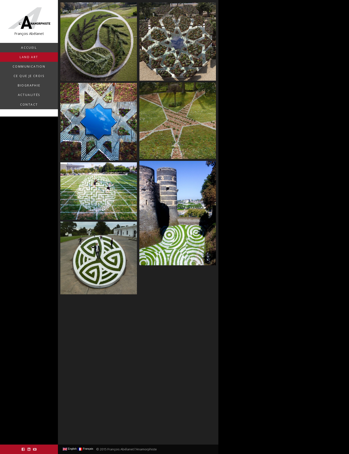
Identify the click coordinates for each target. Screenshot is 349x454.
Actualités (29, 95)
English (70, 448)
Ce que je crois (29, 76)
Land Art (29, 57)
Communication (29, 66)
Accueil (29, 48)
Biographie (29, 85)
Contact (29, 104)
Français (85, 448)
